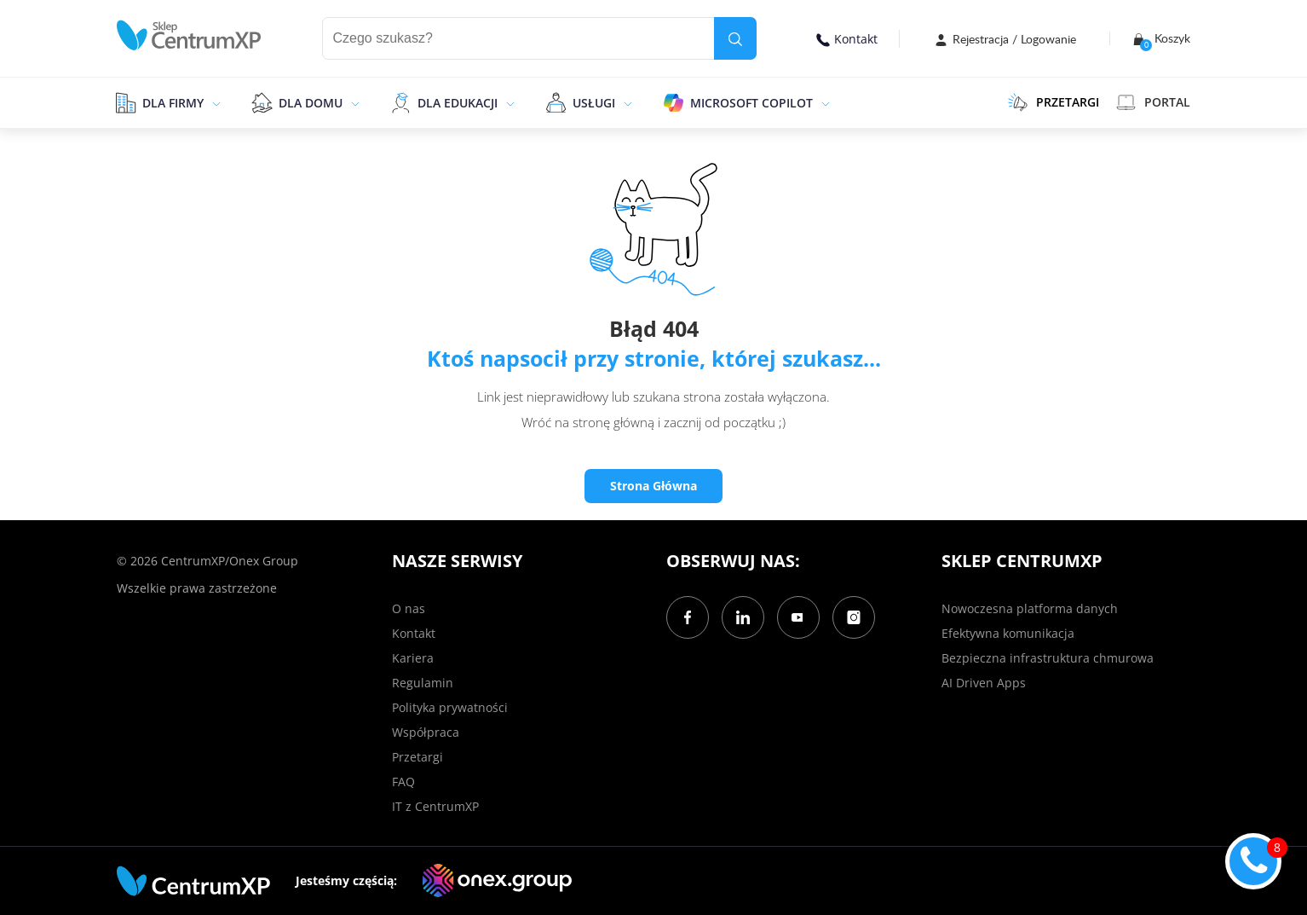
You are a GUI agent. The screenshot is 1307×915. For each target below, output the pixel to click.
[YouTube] (798, 617)
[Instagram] (853, 617)
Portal (1153, 102)
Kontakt (847, 39)
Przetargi (417, 757)
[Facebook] (687, 617)
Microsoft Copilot (751, 103)
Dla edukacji (457, 103)
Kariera (413, 658)
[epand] (214, 102)
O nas (408, 608)
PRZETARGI (1053, 102)
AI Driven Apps (983, 683)
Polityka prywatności (450, 707)
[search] (735, 38)
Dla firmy (173, 103)
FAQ (403, 781)
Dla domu (311, 103)
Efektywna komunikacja (1007, 633)
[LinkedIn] (743, 617)
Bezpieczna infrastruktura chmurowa (1047, 658)
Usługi (594, 103)
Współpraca (425, 732)
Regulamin (422, 683)
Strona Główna (653, 486)
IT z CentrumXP (435, 806)
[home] (189, 35)
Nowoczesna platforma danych (1029, 608)
